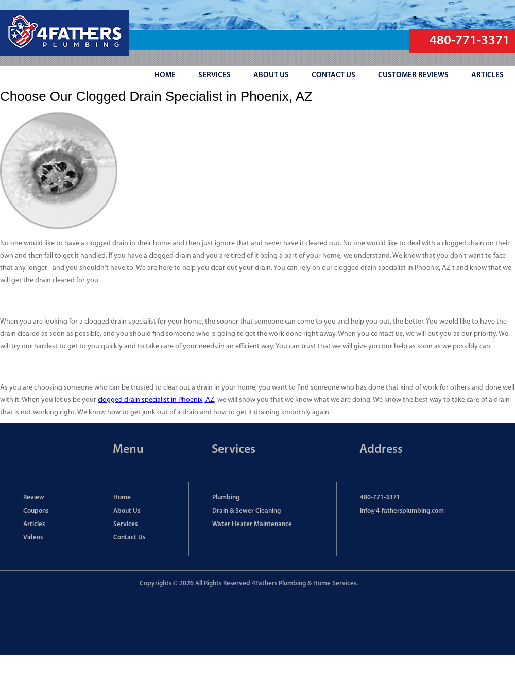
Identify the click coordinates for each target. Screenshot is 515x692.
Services (125, 524)
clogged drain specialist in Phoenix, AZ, (157, 400)
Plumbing (225, 497)
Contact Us (129, 537)
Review (33, 497)
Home (122, 497)
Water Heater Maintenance (252, 524)
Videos (33, 537)
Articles (34, 524)
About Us (126, 511)
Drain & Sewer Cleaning (246, 511)
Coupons (35, 511)
